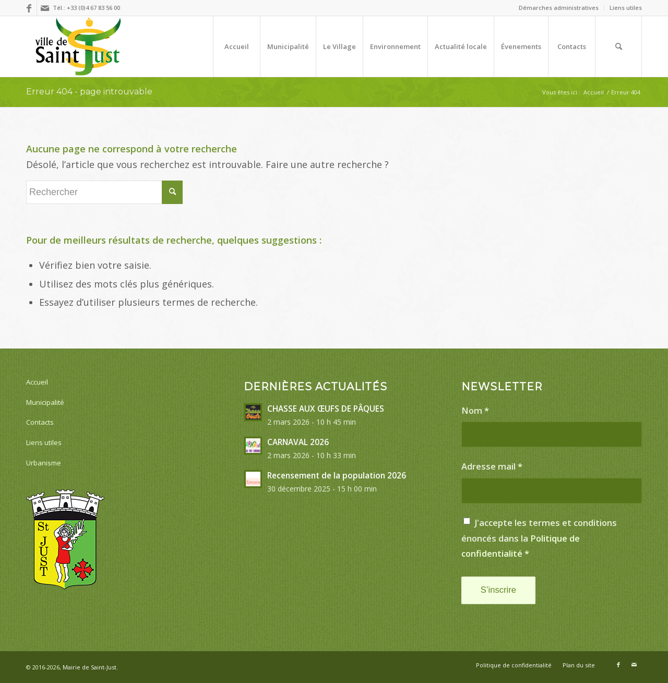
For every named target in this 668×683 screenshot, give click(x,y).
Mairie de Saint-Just (89, 667)
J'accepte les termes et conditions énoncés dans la (539, 538)
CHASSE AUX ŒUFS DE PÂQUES (325, 408)
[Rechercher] (618, 46)
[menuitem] (559, 7)
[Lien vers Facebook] (29, 8)
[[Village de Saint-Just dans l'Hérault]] (78, 46)
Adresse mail (491, 466)
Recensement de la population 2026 (336, 475)
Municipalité (45, 402)
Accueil (37, 382)
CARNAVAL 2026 (298, 442)
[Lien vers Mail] (45, 8)
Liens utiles (626, 7)
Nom (475, 410)
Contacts (40, 422)
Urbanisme (43, 463)
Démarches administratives (559, 7)
